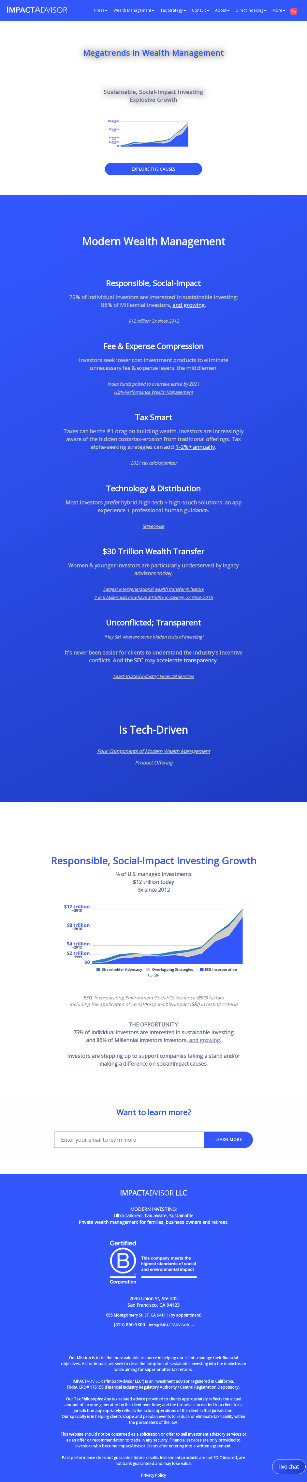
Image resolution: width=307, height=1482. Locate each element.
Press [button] (101, 10)
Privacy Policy (153, 1475)
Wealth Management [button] (133, 10)
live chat (289, 1466)
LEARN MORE (228, 1139)
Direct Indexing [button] (251, 10)
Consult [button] (200, 10)
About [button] (222, 10)
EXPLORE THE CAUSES (153, 169)
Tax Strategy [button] (173, 10)
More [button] (278, 10)
